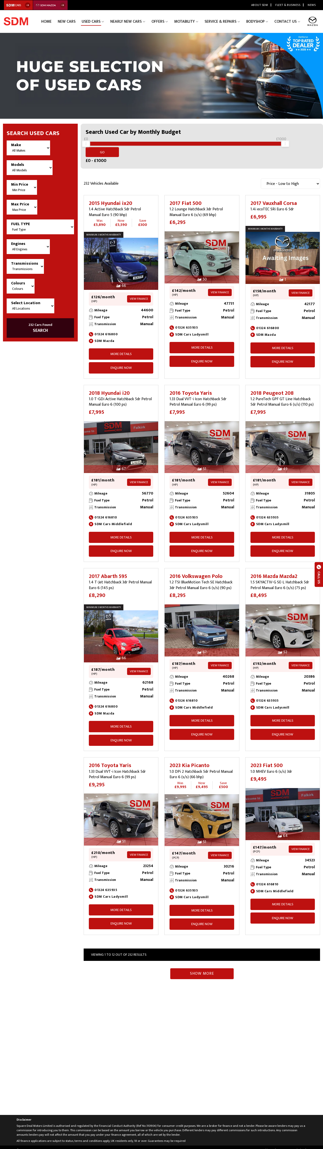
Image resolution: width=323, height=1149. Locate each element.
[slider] (86, 146)
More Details (121, 348)
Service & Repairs (222, 21)
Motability (186, 21)
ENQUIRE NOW (121, 362)
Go (306, 146)
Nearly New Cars (130, 21)
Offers (161, 21)
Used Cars (96, 21)
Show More (202, 968)
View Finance (139, 293)
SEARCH (40, 328)
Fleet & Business (287, 4)
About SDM (259, 4)
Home (53, 21)
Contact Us (286, 21)
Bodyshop (256, 21)
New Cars (73, 21)
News (312, 4)
